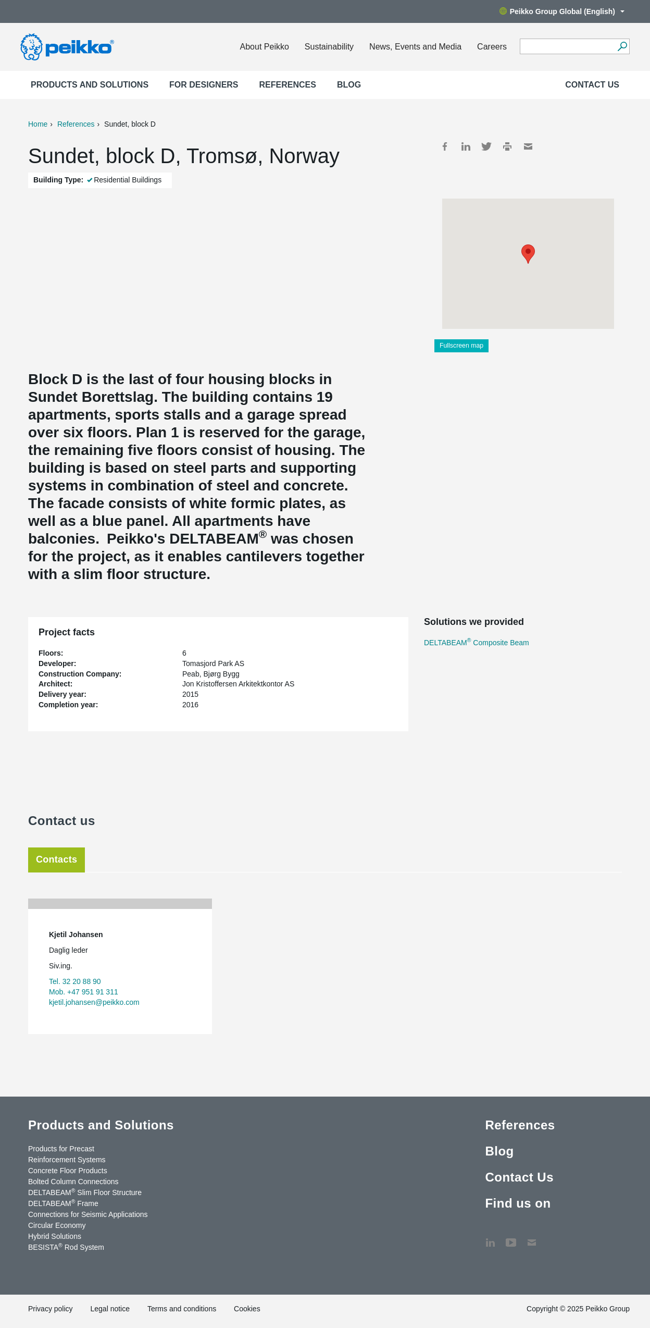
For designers (203, 84)
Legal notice (110, 1309)
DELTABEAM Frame (63, 1203)
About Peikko (264, 46)
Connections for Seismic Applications (88, 1214)
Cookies (247, 1309)
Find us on (518, 1203)
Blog (349, 84)
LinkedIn (465, 146)
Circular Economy (56, 1225)
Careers (492, 46)
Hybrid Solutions (54, 1236)
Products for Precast (61, 1149)
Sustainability (329, 46)
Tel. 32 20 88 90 (75, 981)
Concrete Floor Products (67, 1170)
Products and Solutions (89, 84)
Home (37, 124)
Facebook (445, 146)
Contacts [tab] (56, 859)
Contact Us (592, 84)
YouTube (511, 1237)
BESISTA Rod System (66, 1246)
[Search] (622, 46)
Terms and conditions (181, 1309)
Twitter (486, 146)
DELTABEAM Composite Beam (476, 642)
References (287, 84)
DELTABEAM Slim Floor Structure (85, 1192)
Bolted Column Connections (73, 1181)
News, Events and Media (415, 46)
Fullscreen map (461, 345)
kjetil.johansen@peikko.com (94, 1002)
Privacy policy (50, 1309)
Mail (528, 146)
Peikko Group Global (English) (561, 11)
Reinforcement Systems (67, 1159)
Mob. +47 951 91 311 (83, 992)
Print (507, 146)
